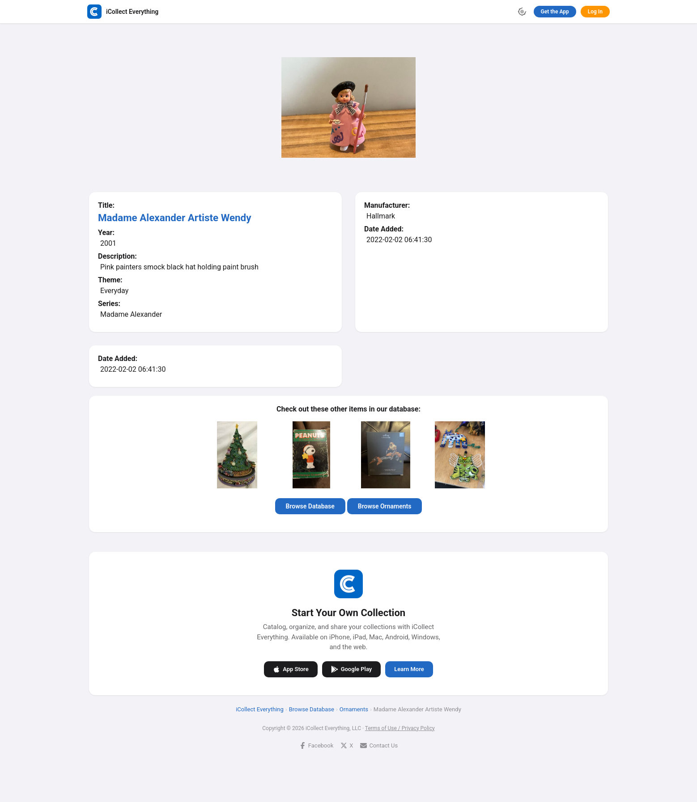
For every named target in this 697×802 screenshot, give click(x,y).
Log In (595, 11)
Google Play (351, 668)
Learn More (409, 669)
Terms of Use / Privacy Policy (400, 728)
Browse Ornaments (385, 506)
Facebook (316, 745)
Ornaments (354, 708)
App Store (290, 668)
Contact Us (379, 745)
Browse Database (310, 506)
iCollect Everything (260, 708)
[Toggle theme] (522, 11)
